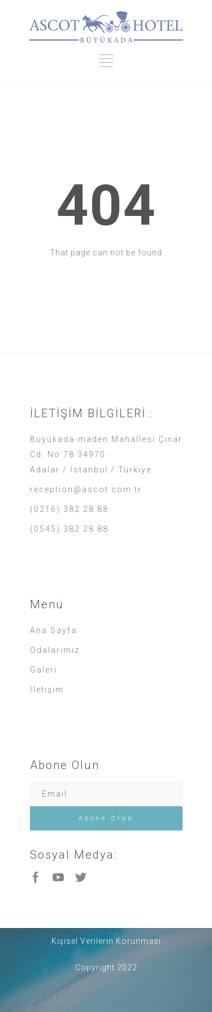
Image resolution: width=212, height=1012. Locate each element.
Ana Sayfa (53, 630)
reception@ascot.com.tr (86, 489)
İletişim (47, 689)
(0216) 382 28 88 (69, 509)
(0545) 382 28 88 (69, 528)
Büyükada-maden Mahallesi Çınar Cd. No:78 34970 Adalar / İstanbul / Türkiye (106, 454)
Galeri (43, 669)
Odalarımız (55, 650)
